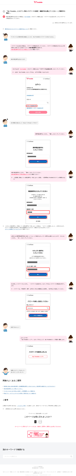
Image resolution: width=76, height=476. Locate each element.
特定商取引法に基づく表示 (33, 472)
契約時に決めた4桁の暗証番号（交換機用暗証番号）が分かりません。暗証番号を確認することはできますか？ (31, 386)
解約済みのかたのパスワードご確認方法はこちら (17, 29)
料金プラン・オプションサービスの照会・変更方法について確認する (21, 393)
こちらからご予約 (22, 405)
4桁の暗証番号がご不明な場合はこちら (21, 174)
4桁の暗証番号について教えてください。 (14, 388)
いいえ (46, 421)
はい (30, 421)
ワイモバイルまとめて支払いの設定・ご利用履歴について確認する (20, 390)
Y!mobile (38, 2)
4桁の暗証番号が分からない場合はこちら (21, 49)
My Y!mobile (28, 16)
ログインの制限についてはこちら (13, 229)
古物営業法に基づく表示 (43, 472)
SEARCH (71, 457)
